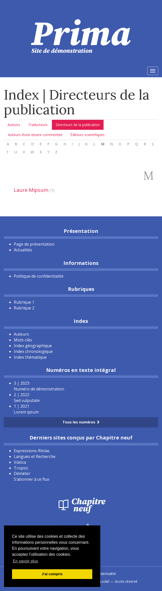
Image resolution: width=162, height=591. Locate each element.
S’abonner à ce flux (31, 479)
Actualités (23, 250)
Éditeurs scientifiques (87, 134)
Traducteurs (38, 124)
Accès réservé (126, 581)
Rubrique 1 (24, 302)
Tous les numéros (81, 422)
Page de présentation (34, 244)
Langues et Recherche (34, 456)
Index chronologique (33, 351)
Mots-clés (23, 340)
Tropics (21, 468)
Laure (31, 190)
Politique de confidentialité (38, 276)
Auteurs (14, 124)
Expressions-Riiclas (32, 450)
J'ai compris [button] (52, 574)
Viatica (20, 462)
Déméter (22, 473)
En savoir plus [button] (25, 561)
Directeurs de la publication (78, 124)
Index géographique (33, 345)
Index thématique (30, 357)
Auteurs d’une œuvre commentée (35, 134)
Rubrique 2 (24, 308)
